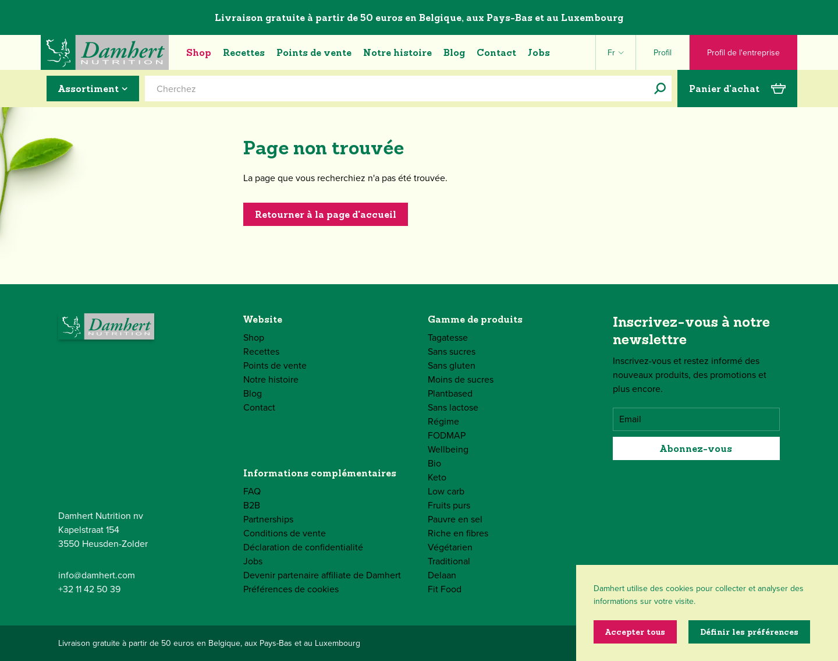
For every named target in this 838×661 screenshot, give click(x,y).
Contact (496, 52)
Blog (454, 52)
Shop (198, 52)
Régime (443, 421)
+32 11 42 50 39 (89, 589)
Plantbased (450, 393)
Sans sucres (451, 351)
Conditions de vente (284, 533)
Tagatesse (448, 337)
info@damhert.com (96, 575)
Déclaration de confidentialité (303, 547)
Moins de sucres (460, 379)
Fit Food (444, 589)
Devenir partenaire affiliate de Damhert (322, 575)
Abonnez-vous (696, 448)
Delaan (442, 575)
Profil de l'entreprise (743, 53)
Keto (437, 477)
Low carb (446, 491)
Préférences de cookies (291, 589)
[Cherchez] (660, 88)
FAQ (252, 491)
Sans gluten (451, 365)
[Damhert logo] (105, 52)
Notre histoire (397, 52)
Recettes (244, 52)
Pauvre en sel (455, 519)
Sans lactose (453, 407)
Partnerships (268, 519)
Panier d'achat (737, 88)
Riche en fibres (458, 533)
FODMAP (447, 435)
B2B (251, 505)
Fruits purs (449, 505)
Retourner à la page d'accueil (325, 214)
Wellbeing (448, 449)
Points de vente (313, 52)
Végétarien (450, 547)
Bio (434, 463)
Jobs (539, 52)
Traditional (449, 561)
